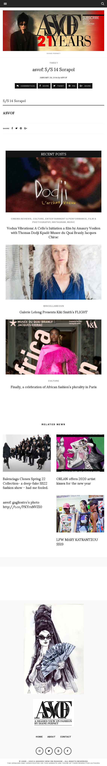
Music (71, 222)
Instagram (59, 222)
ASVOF (64, 77)
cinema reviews (21, 218)
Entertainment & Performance (66, 218)
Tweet (53, 63)
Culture (38, 218)
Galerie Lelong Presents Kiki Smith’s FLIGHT (53, 312)
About (51, 736)
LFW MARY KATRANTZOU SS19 (77, 541)
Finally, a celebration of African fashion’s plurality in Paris (54, 387)
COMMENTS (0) (26, 86)
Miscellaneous (53, 306)
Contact (65, 736)
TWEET (58, 86)
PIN (72, 86)
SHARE (44, 86)
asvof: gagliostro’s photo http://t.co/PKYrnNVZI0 (22, 504)
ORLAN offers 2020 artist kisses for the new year (75, 481)
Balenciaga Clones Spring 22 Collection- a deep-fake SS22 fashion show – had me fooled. (25, 483)
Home (39, 736)
